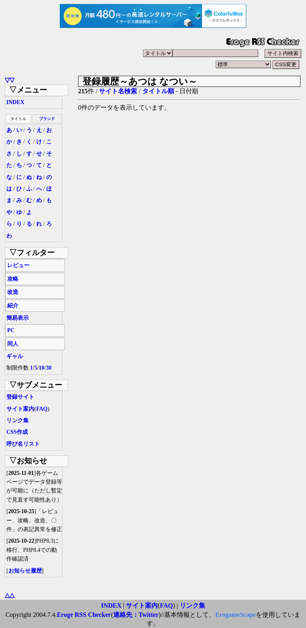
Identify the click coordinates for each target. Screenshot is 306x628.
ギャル (14, 356)
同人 (12, 344)
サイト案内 (20, 409)
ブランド (47, 118)
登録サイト (20, 397)
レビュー (18, 265)
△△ (9, 595)
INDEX (15, 102)
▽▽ (9, 80)
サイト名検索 (118, 91)
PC (11, 330)
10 (41, 368)
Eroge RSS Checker (84, 614)
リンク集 (17, 420)
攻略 (12, 279)
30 (48, 368)
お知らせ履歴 (25, 571)
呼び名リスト (23, 444)
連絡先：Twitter (136, 614)
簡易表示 (17, 318)
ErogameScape (235, 614)
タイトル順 (158, 91)
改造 (12, 292)
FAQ (42, 409)
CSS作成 (17, 432)
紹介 (12, 306)
